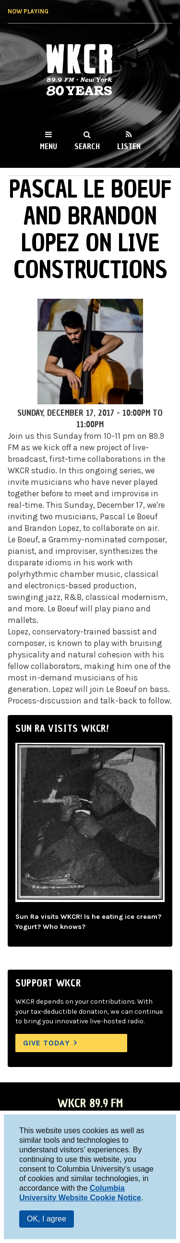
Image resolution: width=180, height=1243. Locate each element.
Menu (48, 146)
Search (87, 146)
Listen (129, 146)
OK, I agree (46, 1219)
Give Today (46, 1042)
